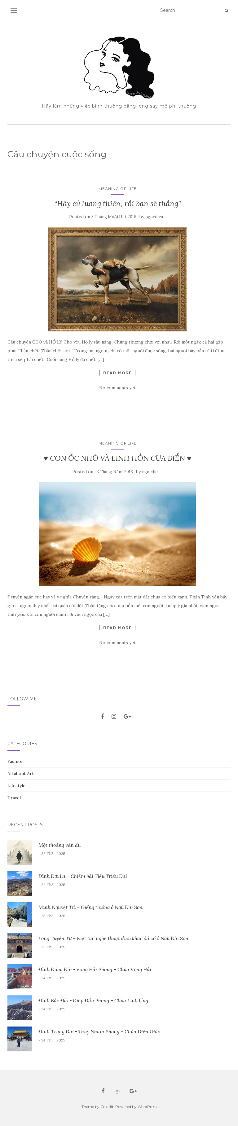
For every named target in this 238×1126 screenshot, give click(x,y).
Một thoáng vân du (59, 845)
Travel (14, 798)
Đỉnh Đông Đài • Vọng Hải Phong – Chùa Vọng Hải (94, 969)
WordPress (147, 1106)
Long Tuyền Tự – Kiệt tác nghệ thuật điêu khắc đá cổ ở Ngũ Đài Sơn (113, 938)
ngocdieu (154, 216)
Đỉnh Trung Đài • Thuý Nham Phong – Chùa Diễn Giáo (99, 1031)
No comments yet (117, 387)
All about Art (20, 773)
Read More (117, 372)
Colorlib (107, 1106)
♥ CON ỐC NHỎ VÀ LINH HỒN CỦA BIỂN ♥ (118, 458)
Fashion (15, 761)
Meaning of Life (118, 188)
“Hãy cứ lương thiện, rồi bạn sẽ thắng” (117, 203)
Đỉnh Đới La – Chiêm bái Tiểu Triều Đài (82, 876)
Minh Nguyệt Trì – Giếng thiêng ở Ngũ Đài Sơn (90, 907)
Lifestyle (16, 785)
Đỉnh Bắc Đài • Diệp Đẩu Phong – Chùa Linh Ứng (93, 1000)
